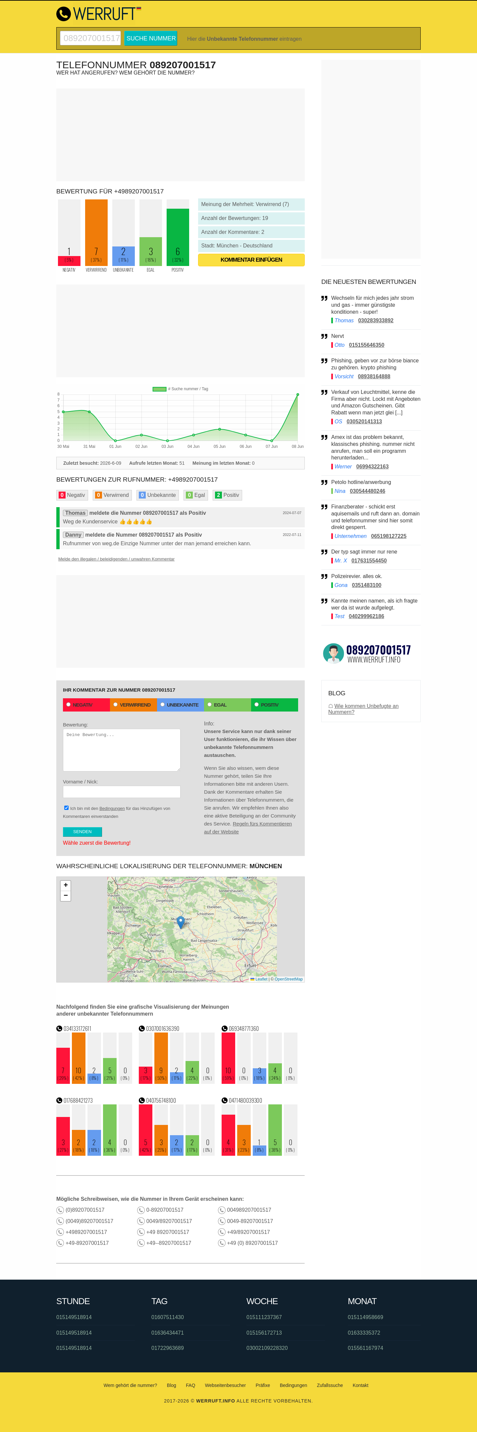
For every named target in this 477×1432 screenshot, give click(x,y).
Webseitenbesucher (225, 1385)
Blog (171, 1385)
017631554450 (369, 560)
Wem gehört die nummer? (130, 1385)
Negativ (79, 705)
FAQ (190, 1385)
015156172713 (264, 1333)
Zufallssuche (330, 1385)
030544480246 (367, 491)
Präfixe (263, 1385)
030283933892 (376, 320)
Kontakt (360, 1385)
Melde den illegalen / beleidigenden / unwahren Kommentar (116, 559)
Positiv (266, 705)
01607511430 (167, 1317)
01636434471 (167, 1333)
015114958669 (365, 1317)
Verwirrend (131, 705)
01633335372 (364, 1333)
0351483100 (366, 585)
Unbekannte (179, 705)
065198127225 (388, 536)
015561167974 (365, 1348)
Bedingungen (112, 808)
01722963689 (167, 1348)
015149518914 (74, 1317)
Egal (217, 705)
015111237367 (264, 1317)
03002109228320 (267, 1348)
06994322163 (372, 466)
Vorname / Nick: (122, 788)
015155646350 (367, 345)
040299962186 (366, 616)
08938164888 (374, 376)
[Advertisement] (180, 134)
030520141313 (364, 421)
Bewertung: (122, 746)
